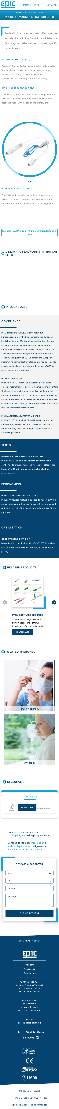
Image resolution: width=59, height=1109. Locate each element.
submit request (29, 913)
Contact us (30, 973)
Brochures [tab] (30, 797)
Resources (29, 969)
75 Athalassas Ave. (29, 981)
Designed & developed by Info (30, 1104)
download (27, 807)
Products (29, 964)
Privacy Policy (40, 1098)
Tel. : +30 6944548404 (29, 1010)
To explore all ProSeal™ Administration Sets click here (29, 232)
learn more (22, 632)
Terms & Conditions (22, 1098)
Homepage (21, 12)
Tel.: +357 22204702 (29, 991)
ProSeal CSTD (36, 12)
